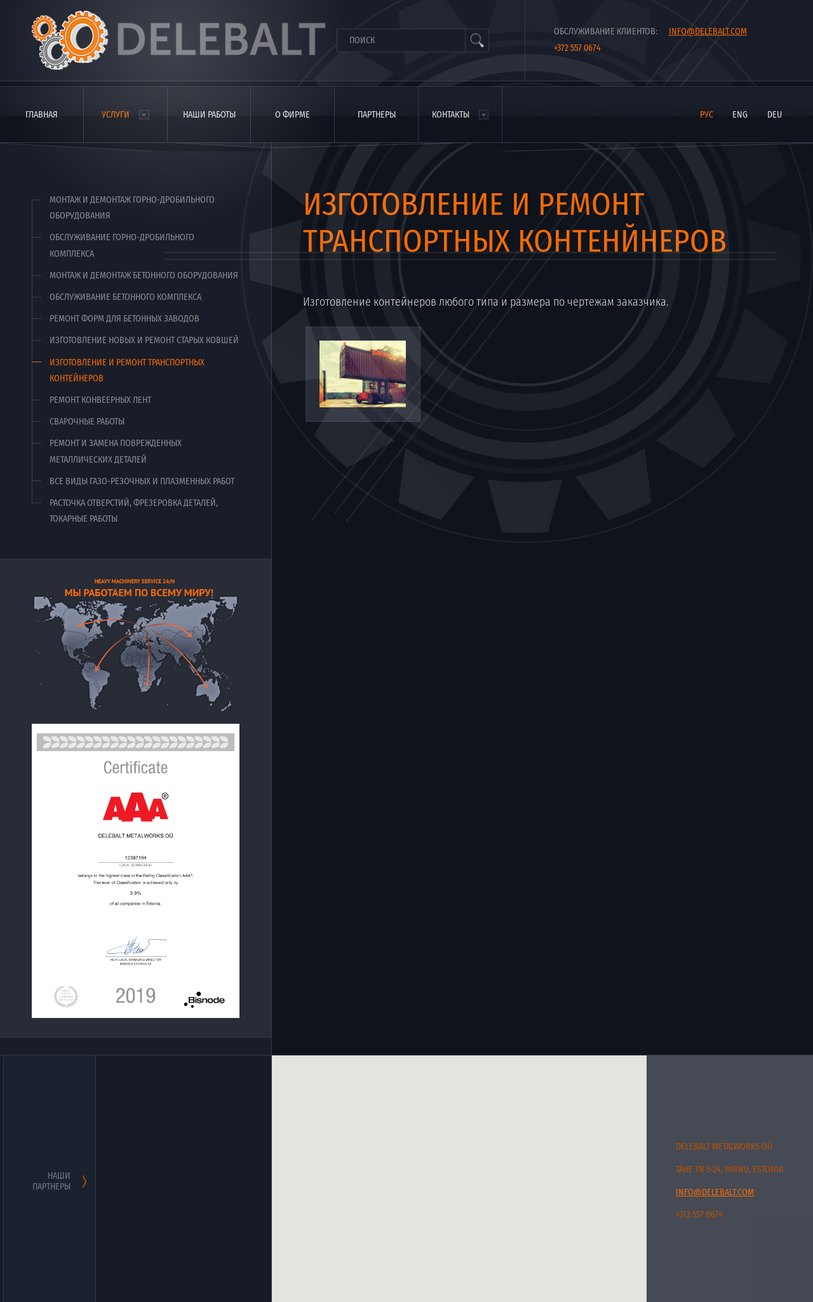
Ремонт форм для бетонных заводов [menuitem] (124, 318)
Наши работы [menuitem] (209, 114)
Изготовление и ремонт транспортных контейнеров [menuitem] (127, 370)
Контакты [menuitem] (450, 114)
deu (774, 114)
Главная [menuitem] (41, 114)
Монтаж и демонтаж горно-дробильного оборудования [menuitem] (132, 207)
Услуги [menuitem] (116, 114)
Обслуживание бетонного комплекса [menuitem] (125, 297)
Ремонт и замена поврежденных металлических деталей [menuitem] (116, 451)
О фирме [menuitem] (292, 114)
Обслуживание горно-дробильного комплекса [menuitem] (122, 245)
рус (706, 114)
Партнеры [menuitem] (377, 114)
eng (740, 114)
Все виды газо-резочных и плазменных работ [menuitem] (142, 481)
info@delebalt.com (708, 31)
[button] (542, 1169)
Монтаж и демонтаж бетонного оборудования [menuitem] (144, 275)
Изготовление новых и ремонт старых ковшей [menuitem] (144, 340)
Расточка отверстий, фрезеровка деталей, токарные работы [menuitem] (134, 511)
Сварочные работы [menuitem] (87, 421)
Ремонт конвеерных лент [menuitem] (100, 400)
